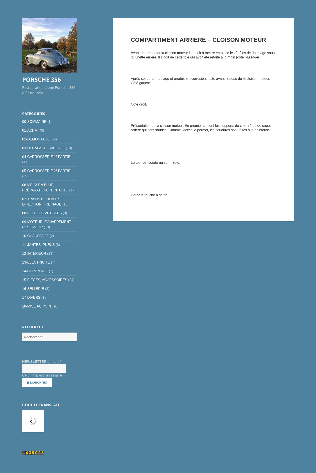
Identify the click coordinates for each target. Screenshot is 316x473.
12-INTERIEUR (34, 253)
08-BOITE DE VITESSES (42, 213)
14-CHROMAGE (35, 271)
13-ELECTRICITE (36, 262)
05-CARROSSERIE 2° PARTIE (46, 171)
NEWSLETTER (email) (41, 362)
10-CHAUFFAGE (35, 236)
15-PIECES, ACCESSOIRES (44, 280)
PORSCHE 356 (41, 79)
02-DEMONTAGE (36, 139)
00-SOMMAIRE (34, 122)
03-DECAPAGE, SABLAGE (43, 148)
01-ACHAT (30, 130)
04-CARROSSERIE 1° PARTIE (46, 157)
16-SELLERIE (33, 289)
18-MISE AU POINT (37, 306)
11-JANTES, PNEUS (38, 245)
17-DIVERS (31, 297)
